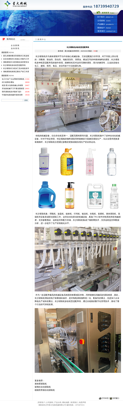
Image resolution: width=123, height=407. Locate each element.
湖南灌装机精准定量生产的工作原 (16, 72)
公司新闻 (49, 402)
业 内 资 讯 (15, 48)
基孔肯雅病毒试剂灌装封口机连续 (16, 56)
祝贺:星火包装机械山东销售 (12, 85)
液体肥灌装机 (41, 384)
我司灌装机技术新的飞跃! (11, 92)
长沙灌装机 (41, 56)
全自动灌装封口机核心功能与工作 (16, 59)
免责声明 (82, 402)
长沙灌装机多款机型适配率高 (14, 65)
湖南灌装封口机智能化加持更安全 (16, 62)
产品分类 (58, 402)
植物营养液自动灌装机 (45, 390)
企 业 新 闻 (15, 45)
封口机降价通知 (8, 82)
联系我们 (74, 402)
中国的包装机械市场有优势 (12, 95)
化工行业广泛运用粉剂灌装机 (13, 79)
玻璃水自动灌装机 (43, 387)
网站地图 (65, 402)
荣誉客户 (41, 402)
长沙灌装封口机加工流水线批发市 (16, 68)
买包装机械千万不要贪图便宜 (13, 89)
